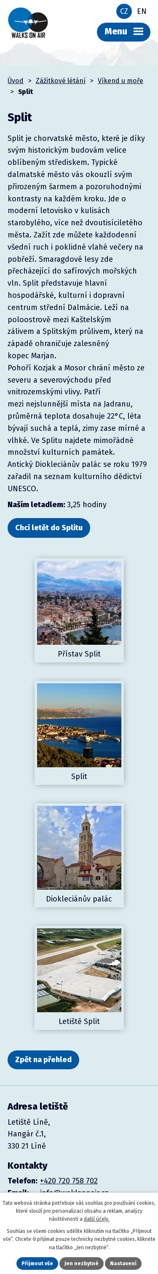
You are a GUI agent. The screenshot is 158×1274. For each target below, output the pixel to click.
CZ (124, 11)
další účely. (97, 1219)
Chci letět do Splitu (49, 527)
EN (142, 11)
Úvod (16, 81)
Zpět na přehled (43, 1059)
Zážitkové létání (61, 81)
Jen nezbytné (81, 1263)
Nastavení (123, 1263)
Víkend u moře (120, 81)
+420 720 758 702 (69, 1180)
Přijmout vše (37, 1263)
